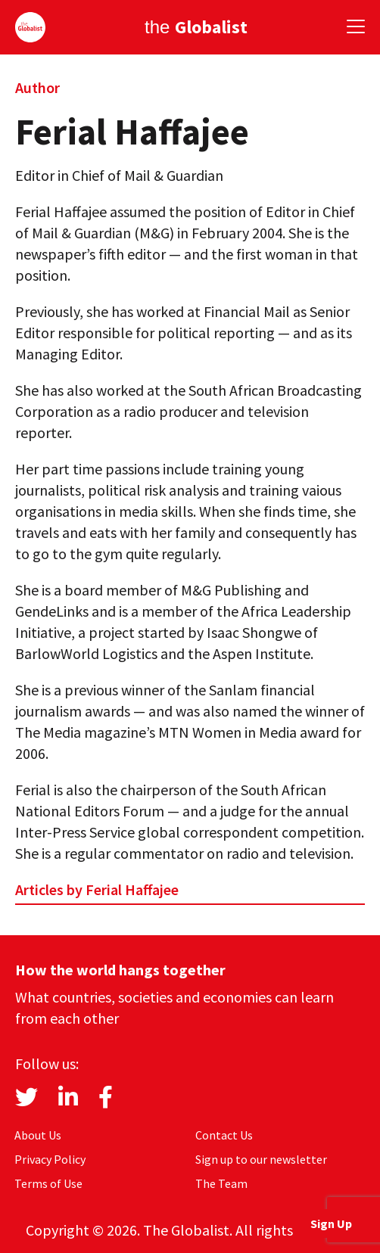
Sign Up (331, 1223)
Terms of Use (48, 1183)
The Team (221, 1183)
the (196, 27)
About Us (37, 1135)
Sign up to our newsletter (261, 1159)
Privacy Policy (50, 1159)
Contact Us (224, 1135)
